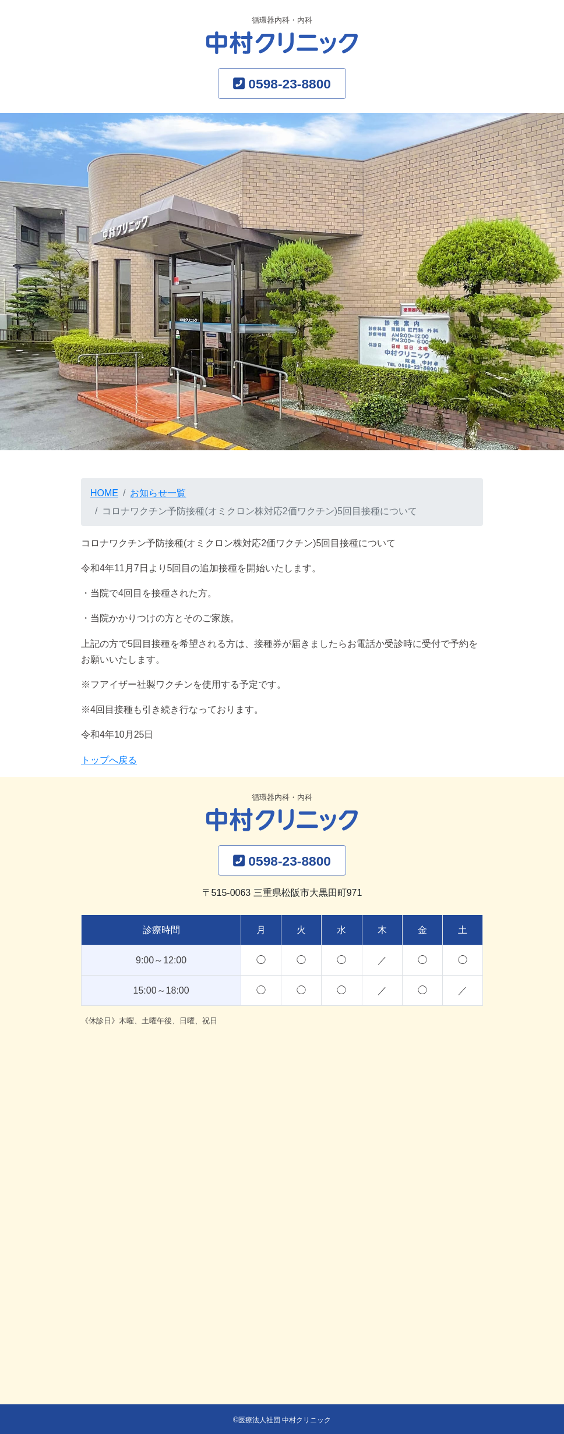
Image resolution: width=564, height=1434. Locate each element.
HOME (104, 493)
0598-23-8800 (289, 83)
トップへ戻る (109, 760)
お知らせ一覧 (158, 493)
